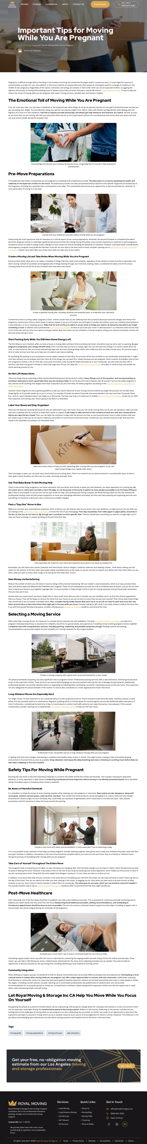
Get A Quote (126, 1066)
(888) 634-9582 (128, 6)
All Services (63, 1124)
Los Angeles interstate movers (63, 707)
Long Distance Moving (68, 1112)
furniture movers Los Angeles (110, 396)
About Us (85, 1108)
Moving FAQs (87, 1116)
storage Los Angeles (72, 607)
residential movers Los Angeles (107, 621)
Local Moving (64, 1108)
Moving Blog (87, 1112)
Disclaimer (121, 1141)
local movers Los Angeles (60, 327)
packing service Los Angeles (89, 364)
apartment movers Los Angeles (36, 512)
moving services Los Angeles (49, 886)
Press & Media (88, 1124)
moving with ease (55, 1033)
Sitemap (94, 1141)
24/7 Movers (64, 1120)
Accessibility (107, 1141)
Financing (86, 1120)
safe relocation (73, 1033)
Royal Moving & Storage (111, 90)
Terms (68, 1141)
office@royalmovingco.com (122, 1109)
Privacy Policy (81, 1141)
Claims (131, 1141)
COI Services (64, 1116)
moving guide (15, 1033)
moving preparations (34, 1033)
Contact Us (78, 4)
